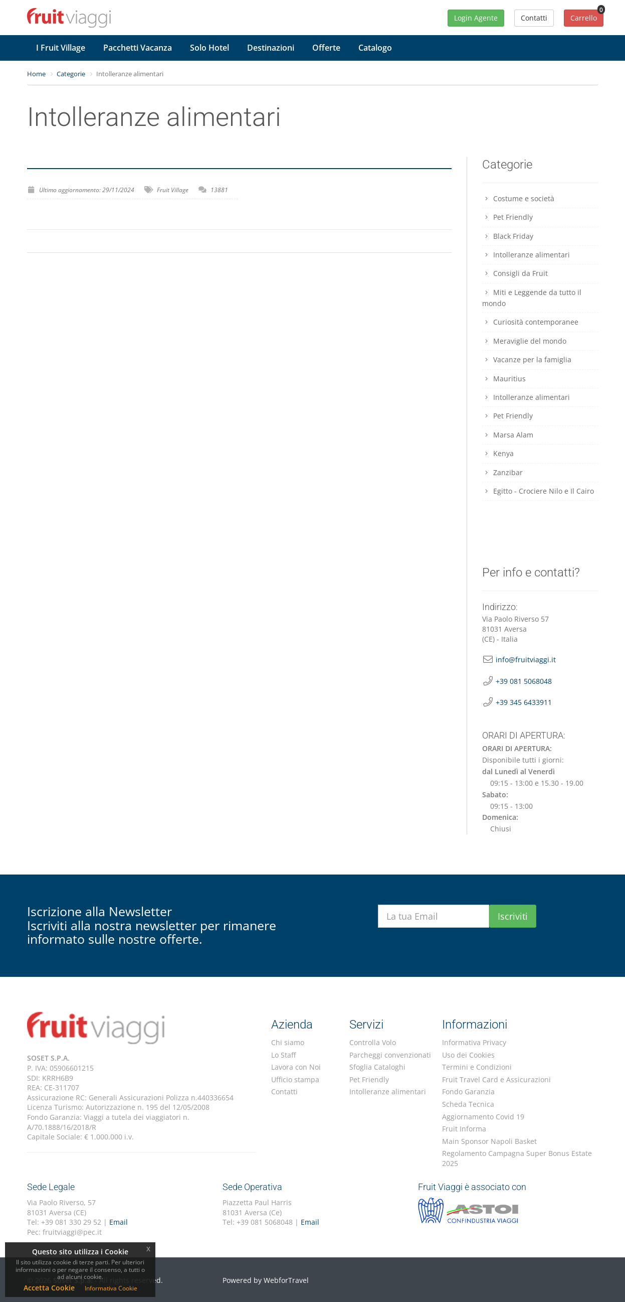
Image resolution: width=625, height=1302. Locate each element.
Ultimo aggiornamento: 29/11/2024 (86, 190)
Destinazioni (270, 47)
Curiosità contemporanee (530, 322)
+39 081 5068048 (524, 681)
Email (118, 1222)
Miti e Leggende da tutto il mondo (531, 297)
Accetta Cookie (49, 1287)
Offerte (326, 47)
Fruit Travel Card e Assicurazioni (496, 1079)
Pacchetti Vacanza (137, 47)
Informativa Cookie (111, 1288)
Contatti (284, 1091)
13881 (219, 190)
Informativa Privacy (474, 1042)
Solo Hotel (209, 47)
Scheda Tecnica (468, 1104)
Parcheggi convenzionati (390, 1055)
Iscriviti (513, 916)
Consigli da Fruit (515, 273)
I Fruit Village (60, 47)
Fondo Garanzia (468, 1091)
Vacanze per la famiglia (526, 359)
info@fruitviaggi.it (526, 659)
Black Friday (507, 236)
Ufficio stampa (295, 1079)
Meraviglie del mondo (524, 341)
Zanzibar (502, 472)
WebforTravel (286, 1280)
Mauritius (504, 378)
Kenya (498, 453)
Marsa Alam (507, 435)
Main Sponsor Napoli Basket (489, 1141)
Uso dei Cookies (468, 1055)
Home (36, 73)
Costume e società (518, 198)
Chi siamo (287, 1042)
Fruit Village (172, 190)
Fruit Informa (464, 1128)
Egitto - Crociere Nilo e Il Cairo (538, 491)
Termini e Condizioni (477, 1067)
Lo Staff (283, 1055)
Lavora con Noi (296, 1067)
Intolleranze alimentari (526, 254)
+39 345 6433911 (524, 702)
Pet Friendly (507, 217)
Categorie (71, 73)
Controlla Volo (372, 1042)
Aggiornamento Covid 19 (483, 1116)
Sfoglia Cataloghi (377, 1067)
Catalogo (375, 47)
